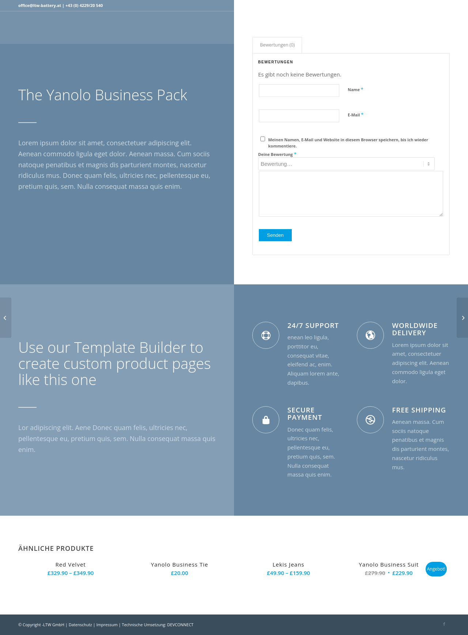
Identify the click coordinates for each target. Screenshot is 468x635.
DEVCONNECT (180, 624)
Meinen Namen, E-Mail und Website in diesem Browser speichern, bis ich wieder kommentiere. (348, 143)
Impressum (107, 624)
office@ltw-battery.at (39, 5)
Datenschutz (80, 624)
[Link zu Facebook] (444, 5)
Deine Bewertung (277, 154)
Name (355, 89)
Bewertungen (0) (277, 45)
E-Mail (355, 114)
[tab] (277, 45)
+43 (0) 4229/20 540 (84, 5)
